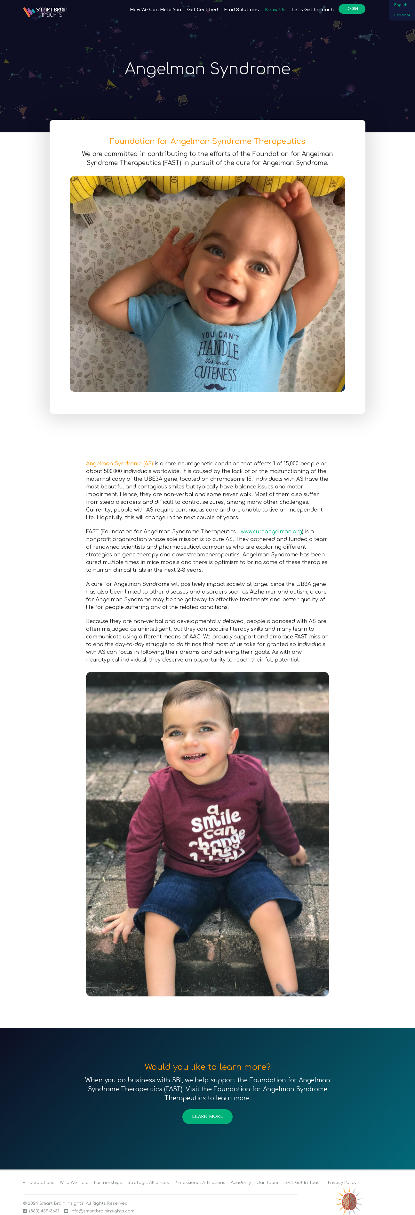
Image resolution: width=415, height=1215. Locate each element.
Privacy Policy (342, 1182)
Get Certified (202, 9)
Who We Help (74, 1182)
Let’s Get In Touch (312, 9)
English (401, 5)
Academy (241, 1182)
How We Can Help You (155, 9)
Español (402, 15)
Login (352, 9)
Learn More (207, 1116)
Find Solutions (241, 9)
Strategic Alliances (148, 1182)
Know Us (275, 9)
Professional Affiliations (199, 1182)
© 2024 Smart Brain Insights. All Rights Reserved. (76, 1203)
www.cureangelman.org (271, 532)
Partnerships (108, 1182)
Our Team (267, 1182)
